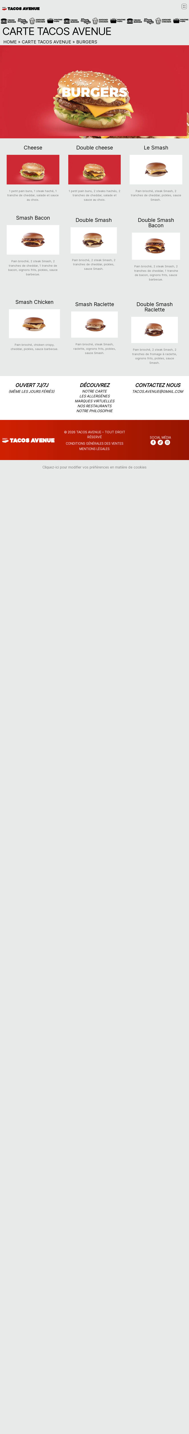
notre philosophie (94, 411)
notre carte (94, 391)
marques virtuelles (94, 401)
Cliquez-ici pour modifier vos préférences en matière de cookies (94, 467)
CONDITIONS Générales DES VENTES (94, 443)
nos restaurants (94, 406)
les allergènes (94, 396)
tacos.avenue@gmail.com (157, 391)
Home (10, 42)
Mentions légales (94, 449)
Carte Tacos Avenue (46, 42)
